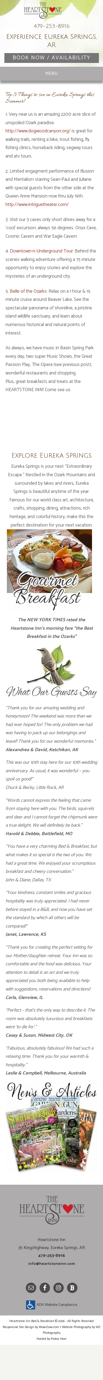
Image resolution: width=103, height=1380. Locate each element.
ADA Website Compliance (52, 1341)
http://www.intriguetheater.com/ (37, 232)
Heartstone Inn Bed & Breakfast (51, 26)
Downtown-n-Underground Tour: (42, 279)
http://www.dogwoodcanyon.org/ (38, 158)
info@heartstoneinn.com (51, 1291)
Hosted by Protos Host (51, 1374)
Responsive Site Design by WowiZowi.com (31, 1362)
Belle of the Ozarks (28, 319)
